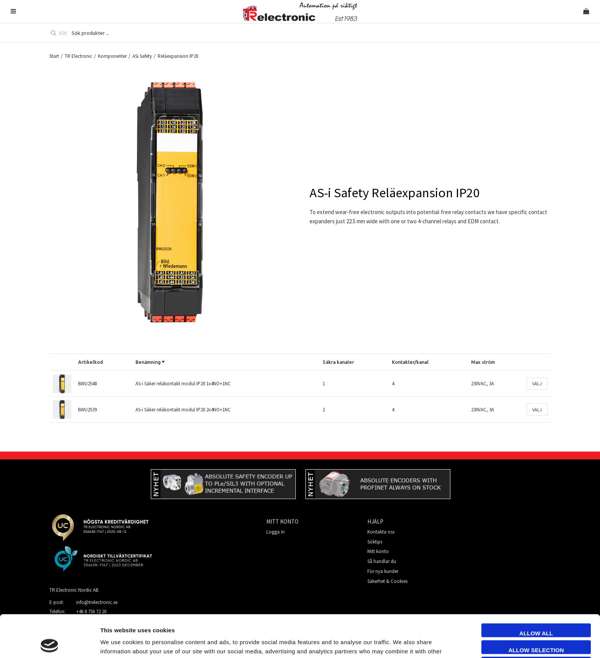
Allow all (536, 591)
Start (54, 56)
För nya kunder (382, 571)
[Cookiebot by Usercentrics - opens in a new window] (49, 643)
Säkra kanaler (338, 362)
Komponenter (112, 56)
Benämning (148, 362)
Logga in (275, 532)
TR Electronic (78, 56)
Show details (430, 643)
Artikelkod (90, 362)
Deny (536, 624)
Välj (537, 383)
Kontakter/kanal (410, 362)
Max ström (483, 362)
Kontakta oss (381, 532)
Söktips (374, 542)
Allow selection (536, 607)
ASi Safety (142, 56)
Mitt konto (378, 551)
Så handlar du (381, 561)
